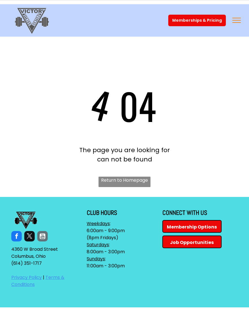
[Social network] (42, 237)
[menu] (236, 20)
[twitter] (29, 237)
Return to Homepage (124, 180)
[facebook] (16, 237)
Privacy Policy (26, 277)
